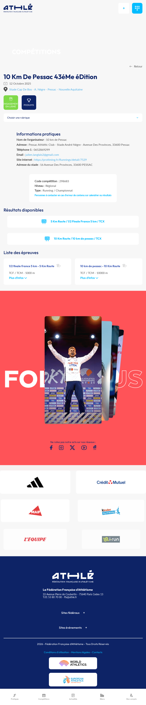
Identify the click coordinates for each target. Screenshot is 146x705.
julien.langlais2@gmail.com (42, 154)
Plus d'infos (18, 277)
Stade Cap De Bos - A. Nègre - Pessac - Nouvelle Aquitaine (46, 89)
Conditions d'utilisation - (57, 652)
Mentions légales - (81, 652)
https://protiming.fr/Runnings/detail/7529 (60, 159)
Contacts (97, 652)
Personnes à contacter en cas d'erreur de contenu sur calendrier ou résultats (73, 195)
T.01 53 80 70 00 (52, 597)
